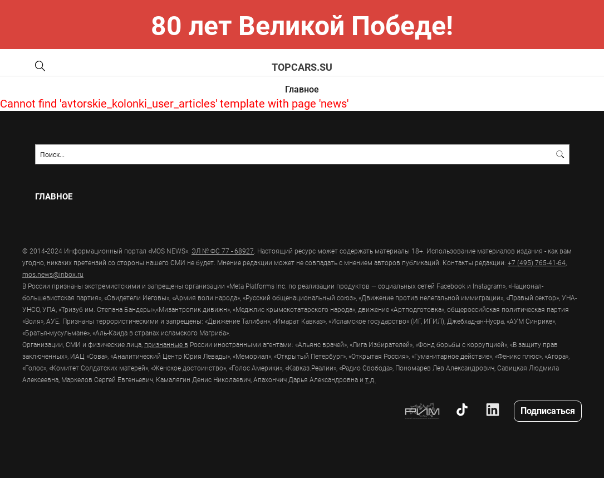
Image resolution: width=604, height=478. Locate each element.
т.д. (370, 379)
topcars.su (302, 67)
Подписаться (547, 410)
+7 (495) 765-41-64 (537, 262)
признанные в (166, 344)
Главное (302, 89)
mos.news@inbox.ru (53, 274)
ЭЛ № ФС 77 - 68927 (222, 250)
